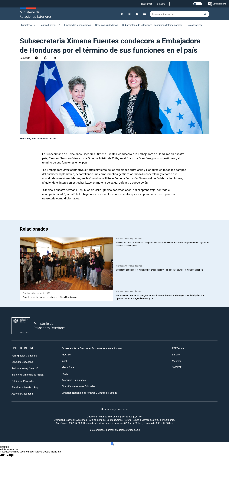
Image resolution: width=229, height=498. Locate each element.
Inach (65, 360)
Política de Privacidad (23, 381)
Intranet (176, 354)
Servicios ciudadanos (106, 25)
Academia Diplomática (74, 380)
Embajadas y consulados (77, 25)
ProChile (66, 354)
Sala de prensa (195, 25)
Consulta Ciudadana (22, 362)
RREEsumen (146, 3)
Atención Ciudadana (22, 393)
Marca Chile (68, 367)
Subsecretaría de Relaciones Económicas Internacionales (152, 25)
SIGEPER (161, 3)
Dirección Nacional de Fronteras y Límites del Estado (89, 392)
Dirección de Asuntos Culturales (78, 386)
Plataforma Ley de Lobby (25, 387)
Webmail (176, 360)
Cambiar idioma (216, 3)
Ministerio (26, 25)
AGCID (65, 373)
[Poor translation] (10, 455)
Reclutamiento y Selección (25, 368)
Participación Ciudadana (24, 355)
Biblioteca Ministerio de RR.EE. (28, 374)
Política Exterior (48, 25)
